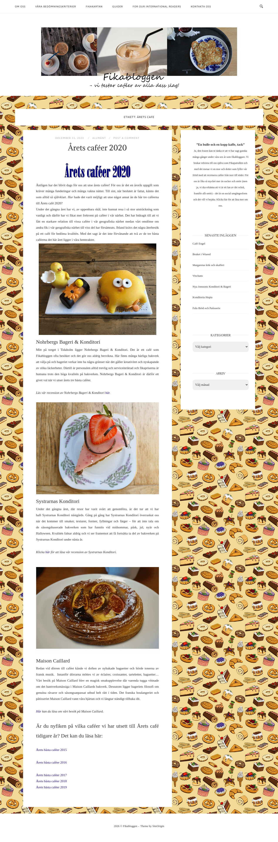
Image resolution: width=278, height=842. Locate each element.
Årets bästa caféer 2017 (51, 775)
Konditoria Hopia (202, 297)
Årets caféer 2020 (97, 147)
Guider (117, 6)
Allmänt (99, 138)
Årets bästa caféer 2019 (51, 787)
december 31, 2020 (70, 138)
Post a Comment (126, 138)
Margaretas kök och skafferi (208, 265)
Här (38, 711)
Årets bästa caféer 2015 (51, 750)
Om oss (20, 6)
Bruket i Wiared (202, 254)
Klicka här (221, 199)
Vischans (198, 275)
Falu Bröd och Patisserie (206, 308)
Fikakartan (94, 6)
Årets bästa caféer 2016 (51, 762)
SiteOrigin (158, 826)
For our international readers (157, 6)
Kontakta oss (201, 6)
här (107, 392)
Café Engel (199, 243)
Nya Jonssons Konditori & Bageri (212, 286)
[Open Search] (261, 6)
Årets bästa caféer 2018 (51, 781)
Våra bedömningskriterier (55, 6)
